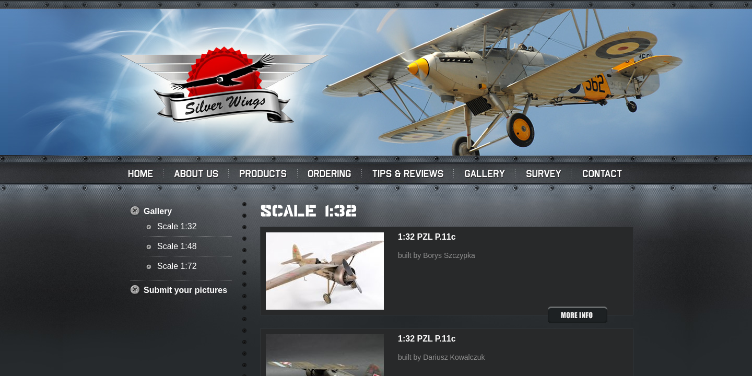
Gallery (484, 173)
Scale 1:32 (177, 226)
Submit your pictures (185, 290)
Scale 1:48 (177, 246)
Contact (604, 173)
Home (139, 173)
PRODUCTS (263, 173)
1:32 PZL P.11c (427, 236)
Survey (543, 173)
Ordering (330, 173)
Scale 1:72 (177, 266)
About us (196, 173)
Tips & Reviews (408, 173)
